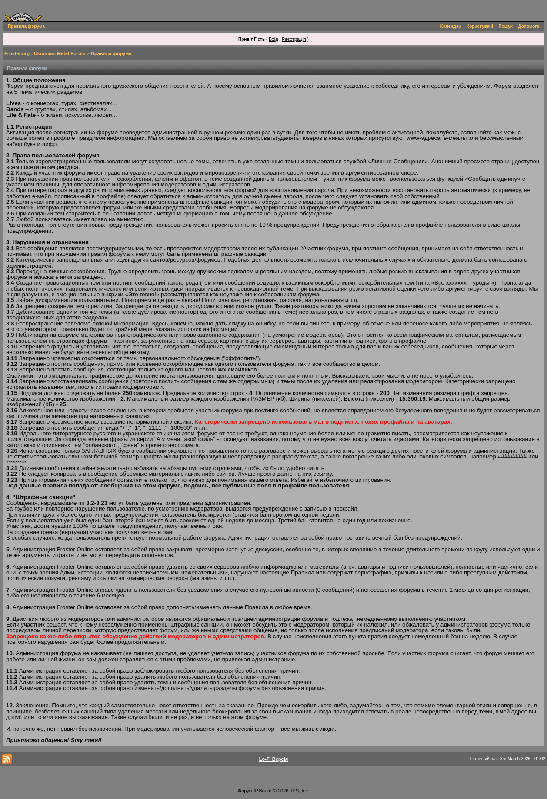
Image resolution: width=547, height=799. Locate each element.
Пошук (506, 26)
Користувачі (480, 26)
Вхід (273, 39)
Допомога (528, 26)
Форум (245, 790)
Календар (450, 26)
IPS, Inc (299, 790)
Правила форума (26, 26)
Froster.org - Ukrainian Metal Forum (44, 53)
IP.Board (262, 790)
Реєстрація (294, 39)
